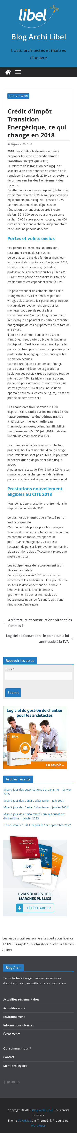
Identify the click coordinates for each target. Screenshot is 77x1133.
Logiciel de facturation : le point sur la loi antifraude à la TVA (40, 638)
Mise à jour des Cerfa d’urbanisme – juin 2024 (33, 800)
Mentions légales (15, 1066)
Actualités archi (14, 1008)
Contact (8, 1057)
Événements (11, 1034)
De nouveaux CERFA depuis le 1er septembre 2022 (37, 825)
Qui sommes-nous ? (17, 1048)
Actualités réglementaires (21, 999)
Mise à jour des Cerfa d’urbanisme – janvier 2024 (35, 807)
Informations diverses (18, 1025)
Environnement (14, 1017)
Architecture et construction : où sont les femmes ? (37, 623)
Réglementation (18, 96)
